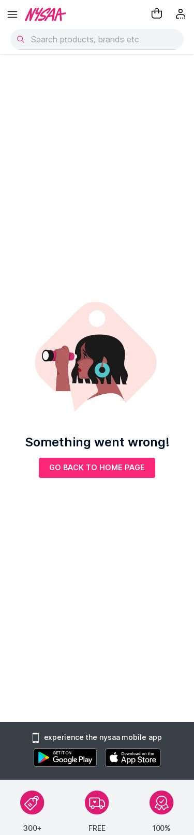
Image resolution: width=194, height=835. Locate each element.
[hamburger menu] (12, 14)
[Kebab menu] (181, 14)
